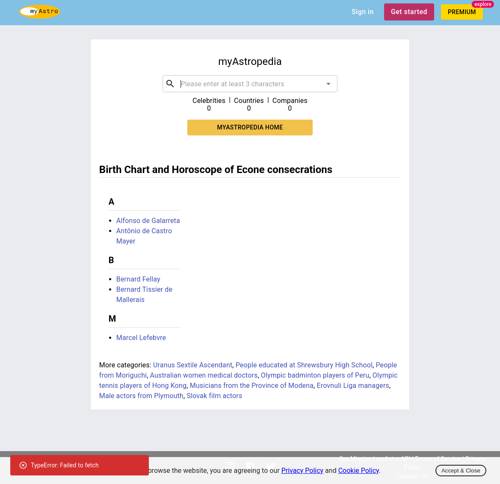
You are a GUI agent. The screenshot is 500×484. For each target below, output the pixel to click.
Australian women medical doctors (204, 375)
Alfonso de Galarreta (148, 221)
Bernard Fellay (138, 279)
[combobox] (250, 83)
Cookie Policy (358, 470)
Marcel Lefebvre (141, 338)
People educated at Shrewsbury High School (304, 365)
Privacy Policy (302, 470)
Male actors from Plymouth (141, 396)
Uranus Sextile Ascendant (192, 365)
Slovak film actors (214, 396)
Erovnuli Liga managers (353, 385)
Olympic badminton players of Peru (315, 375)
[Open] (328, 84)
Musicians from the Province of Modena (252, 385)
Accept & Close (460, 470)
